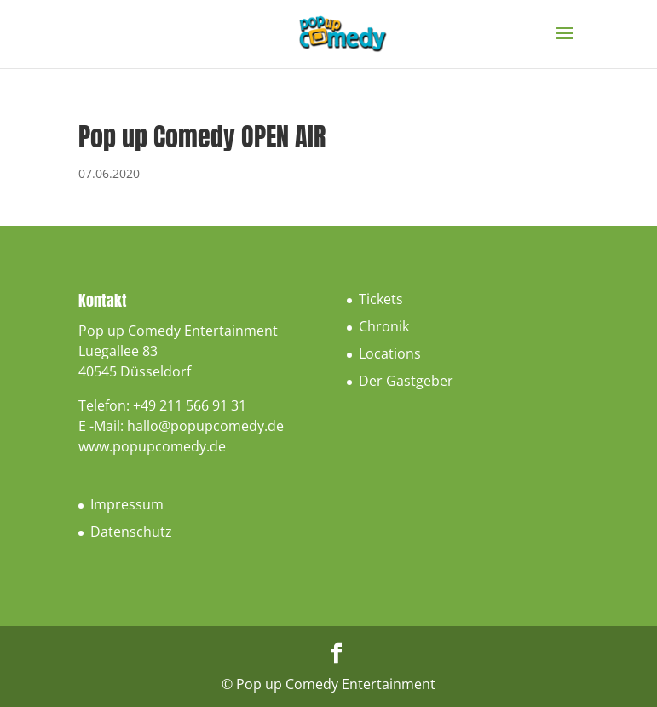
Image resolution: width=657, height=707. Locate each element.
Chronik (384, 326)
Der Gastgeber (406, 380)
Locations (390, 353)
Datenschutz (131, 531)
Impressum (127, 504)
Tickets (381, 299)
